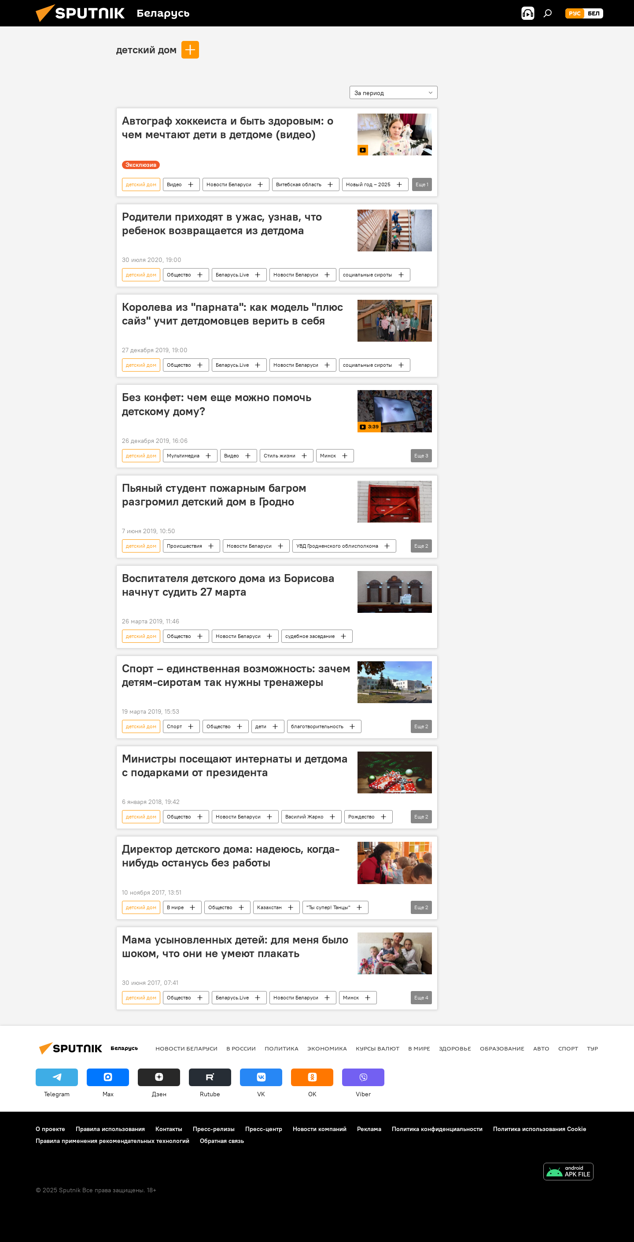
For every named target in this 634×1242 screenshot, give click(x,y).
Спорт (174, 726)
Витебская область (298, 184)
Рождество (361, 816)
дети (260, 726)
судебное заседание (310, 636)
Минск (328, 455)
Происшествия (184, 545)
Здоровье (455, 1048)
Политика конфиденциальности (437, 1129)
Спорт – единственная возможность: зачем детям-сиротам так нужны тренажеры (236, 675)
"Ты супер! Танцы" (328, 907)
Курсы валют (377, 1048)
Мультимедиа (183, 455)
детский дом (146, 49)
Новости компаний (319, 1129)
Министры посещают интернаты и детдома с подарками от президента (235, 765)
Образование (502, 1048)
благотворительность (317, 726)
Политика (282, 1048)
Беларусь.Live (232, 274)
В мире (175, 907)
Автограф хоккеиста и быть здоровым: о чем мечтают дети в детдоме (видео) (227, 127)
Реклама (369, 1129)
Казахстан (269, 907)
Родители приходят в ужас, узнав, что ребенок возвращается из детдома (222, 223)
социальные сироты (367, 274)
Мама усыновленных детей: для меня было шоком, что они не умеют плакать (235, 946)
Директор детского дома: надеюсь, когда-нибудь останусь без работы (230, 856)
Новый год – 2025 (368, 184)
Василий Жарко (304, 816)
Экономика (327, 1048)
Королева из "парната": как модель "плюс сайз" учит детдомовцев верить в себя (232, 314)
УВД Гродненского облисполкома (337, 545)
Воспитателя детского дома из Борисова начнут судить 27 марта (228, 585)
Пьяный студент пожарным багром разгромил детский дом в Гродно (214, 495)
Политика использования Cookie (539, 1129)
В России (241, 1048)
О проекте (50, 1129)
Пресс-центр (263, 1129)
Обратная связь (222, 1141)
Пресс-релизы (214, 1129)
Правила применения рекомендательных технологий (112, 1141)
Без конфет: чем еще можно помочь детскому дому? (216, 404)
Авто (541, 1048)
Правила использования (110, 1129)
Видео (174, 184)
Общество (179, 274)
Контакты (168, 1129)
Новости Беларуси (228, 184)
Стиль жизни (279, 455)
